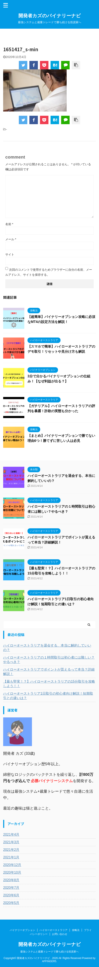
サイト (9, 254)
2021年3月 (11, 842)
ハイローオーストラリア (53, 930)
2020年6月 (11, 895)
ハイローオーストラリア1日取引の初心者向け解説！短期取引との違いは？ (48, 696)
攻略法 (76, 930)
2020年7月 (11, 887)
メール (10, 239)
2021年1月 (11, 857)
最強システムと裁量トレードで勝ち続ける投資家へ (49, 951)
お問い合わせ (59, 934)
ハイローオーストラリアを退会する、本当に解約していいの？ (47, 648)
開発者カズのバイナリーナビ (49, 15)
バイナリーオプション (22, 930)
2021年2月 (11, 849)
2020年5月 (11, 903)
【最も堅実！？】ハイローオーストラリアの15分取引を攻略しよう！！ (49, 684)
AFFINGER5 (49, 961)
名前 (9, 224)
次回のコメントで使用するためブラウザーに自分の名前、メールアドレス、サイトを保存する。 (48, 272)
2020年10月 (12, 872)
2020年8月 (11, 880)
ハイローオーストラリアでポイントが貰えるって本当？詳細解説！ (49, 672)
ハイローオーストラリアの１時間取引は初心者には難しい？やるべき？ (49, 660)
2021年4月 (11, 834)
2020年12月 (12, 865)
